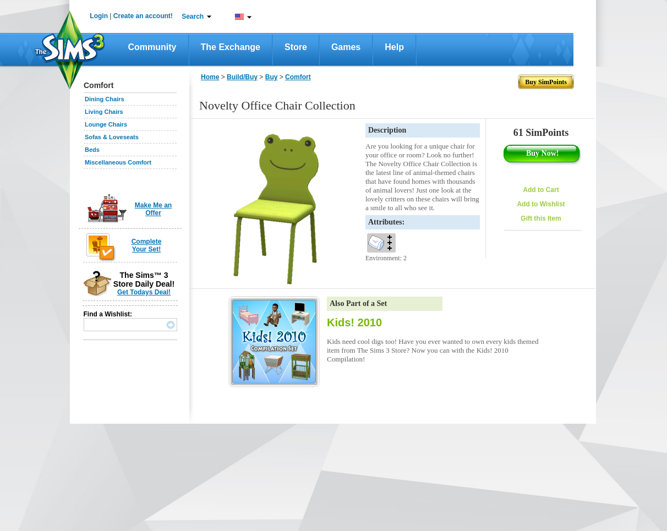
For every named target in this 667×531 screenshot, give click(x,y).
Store (296, 47)
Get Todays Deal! (144, 292)
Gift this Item (541, 218)
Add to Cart (541, 190)
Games (345, 47)
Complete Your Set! (147, 245)
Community (152, 47)
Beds (92, 149)
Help (394, 47)
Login (99, 16)
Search (193, 16)
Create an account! (143, 16)
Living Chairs (104, 111)
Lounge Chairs (106, 124)
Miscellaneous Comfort (118, 162)
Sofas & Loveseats (112, 137)
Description (387, 130)
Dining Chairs (104, 99)
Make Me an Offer (153, 209)
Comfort (298, 77)
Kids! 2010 (354, 322)
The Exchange (230, 47)
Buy (271, 77)
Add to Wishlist (541, 204)
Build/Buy (242, 77)
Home (210, 77)
